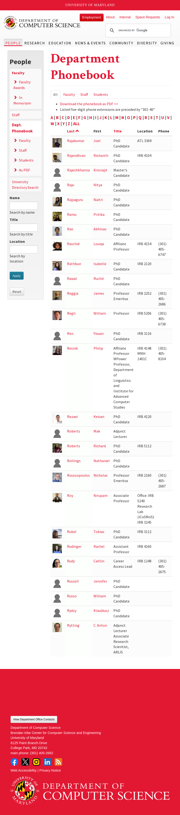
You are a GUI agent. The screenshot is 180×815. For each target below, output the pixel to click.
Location (17, 241)
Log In (169, 17)
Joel (97, 140)
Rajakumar (75, 140)
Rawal (72, 278)
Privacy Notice (50, 770)
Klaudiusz (101, 610)
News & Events (90, 43)
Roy (70, 495)
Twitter (25, 762)
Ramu (71, 214)
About (110, 17)
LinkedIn (47, 762)
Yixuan (99, 333)
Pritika (99, 214)
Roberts (73, 431)
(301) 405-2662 (41, 753)
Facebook (14, 762)
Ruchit (99, 278)
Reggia (72, 293)
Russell (73, 581)
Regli (71, 313)
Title (14, 219)
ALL (76, 123)
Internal (125, 17)
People (13, 43)
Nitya (98, 184)
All (56, 95)
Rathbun (74, 263)
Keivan (99, 416)
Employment (91, 17)
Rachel (99, 546)
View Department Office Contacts (34, 719)
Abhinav (100, 229)
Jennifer (100, 581)
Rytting (73, 625)
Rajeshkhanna (78, 170)
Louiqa (99, 243)
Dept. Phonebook (22, 128)
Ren (70, 333)
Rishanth (101, 155)
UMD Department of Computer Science (42, 23)
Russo (72, 596)
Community (121, 43)
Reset (17, 292)
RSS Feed (58, 762)
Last (73, 131)
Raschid (73, 243)
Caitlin (99, 561)
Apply (17, 276)
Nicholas (101, 475)
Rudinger (74, 546)
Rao (70, 229)
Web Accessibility (24, 770)
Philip (98, 348)
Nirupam (101, 495)
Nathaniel (102, 460)
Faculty (18, 72)
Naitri (98, 199)
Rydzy (71, 610)
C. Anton (100, 625)
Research (34, 43)
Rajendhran (76, 155)
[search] (137, 30)
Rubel (71, 531)
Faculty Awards (21, 85)
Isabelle (100, 263)
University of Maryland (90, 5)
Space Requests (147, 17)
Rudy (71, 561)
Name (15, 197)
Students (26, 160)
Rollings (74, 460)
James (99, 293)
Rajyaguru (75, 199)
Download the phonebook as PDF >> (89, 103)
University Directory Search (25, 184)
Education (60, 43)
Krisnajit (100, 170)
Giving (167, 43)
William (100, 313)
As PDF (24, 170)
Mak (97, 431)
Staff (15, 114)
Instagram (36, 762)
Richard (100, 446)
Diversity (147, 43)
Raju (70, 184)
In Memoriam (22, 100)
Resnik (72, 348)
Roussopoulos (78, 475)
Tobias (99, 531)
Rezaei (72, 416)
